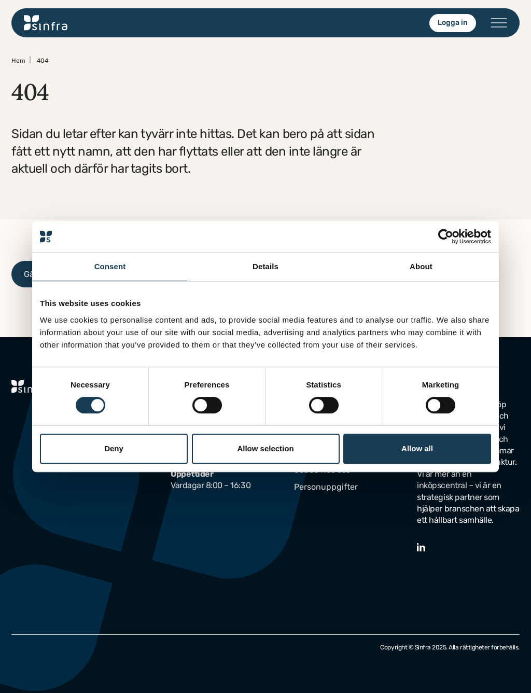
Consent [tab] (110, 266)
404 (42, 60)
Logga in (453, 22)
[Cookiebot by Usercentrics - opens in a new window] (445, 236)
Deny (113, 448)
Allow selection (265, 448)
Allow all (417, 448)
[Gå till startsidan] (46, 23)
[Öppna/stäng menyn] (498, 22)
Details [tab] (265, 266)
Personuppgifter (326, 487)
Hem (18, 60)
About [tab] (421, 266)
